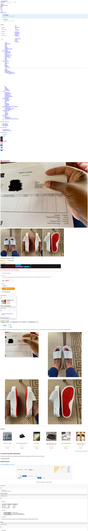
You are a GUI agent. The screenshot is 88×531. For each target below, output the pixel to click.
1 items (68, 470)
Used (15, 266)
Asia (6, 59)
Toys (6, 61)
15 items (68, 466)
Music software (5, 50)
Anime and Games (8, 54)
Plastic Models (7, 71)
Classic (6, 53)
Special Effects (7, 43)
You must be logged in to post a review (7, 464)
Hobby (6, 69)
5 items (68, 468)
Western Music (7, 52)
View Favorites (6, 317)
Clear (44, 477)
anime (16, 39)
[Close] (1, 297)
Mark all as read (3, 12)
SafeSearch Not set (3, 5)
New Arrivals (3, 29)
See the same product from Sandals (81, 450)
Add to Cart (8, 288)
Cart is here (17, 29)
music (6, 42)
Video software (17, 38)
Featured (2, 33)
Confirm (5, 493)
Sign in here (17, 27)
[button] (44, 11)
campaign (3, 27)
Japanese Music (8, 51)
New (11, 265)
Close (2, 317)
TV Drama (17, 41)
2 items (68, 469)
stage (6, 45)
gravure (6, 49)
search (2, 4)
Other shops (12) (7, 273)
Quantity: (3, 490)
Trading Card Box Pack (9, 72)
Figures (6, 70)
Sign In (1, 6)
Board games (7, 67)
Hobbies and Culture (8, 48)
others (6, 44)
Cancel (2, 493)
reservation (3, 31)
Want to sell (3, 35)
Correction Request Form (5, 458)
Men (2, 39)
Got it (2, 522)
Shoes (11, 325)
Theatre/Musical (8, 56)
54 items (30, 469)
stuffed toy (7, 62)
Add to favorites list (6, 291)
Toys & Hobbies (6, 60)
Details (16, 269)
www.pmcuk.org (5, 0)
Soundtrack (7, 55)
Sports (6, 46)
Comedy (6, 47)
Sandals (11, 327)
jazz (5, 57)
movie (16, 40)
